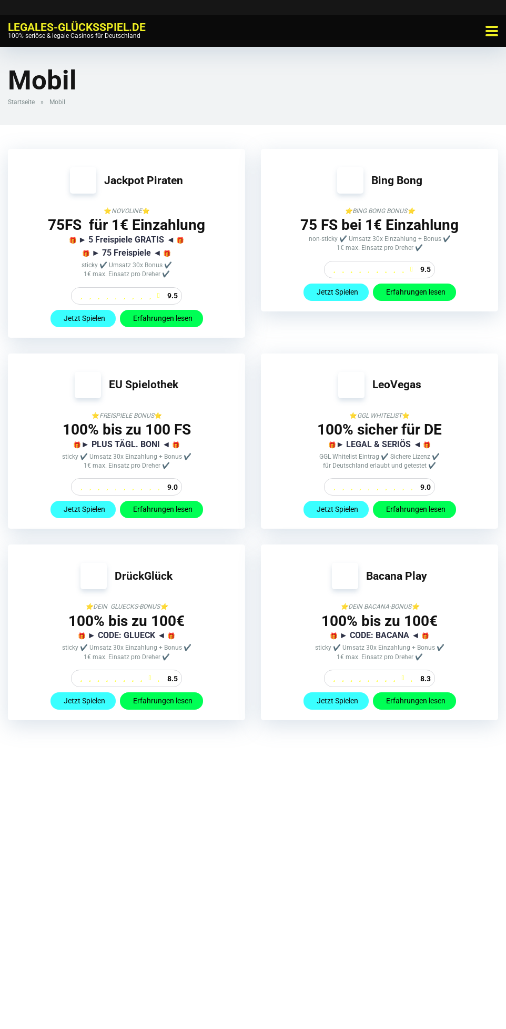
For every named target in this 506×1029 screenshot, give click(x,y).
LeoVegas (396, 384)
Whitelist (167, 1009)
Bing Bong (396, 180)
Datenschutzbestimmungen (276, 1009)
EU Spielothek (143, 384)
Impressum (207, 1009)
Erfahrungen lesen (161, 318)
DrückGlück (144, 575)
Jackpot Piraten (143, 180)
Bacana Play (396, 575)
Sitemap (340, 1009)
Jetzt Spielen (83, 318)
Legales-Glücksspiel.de (77, 27)
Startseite (21, 102)
